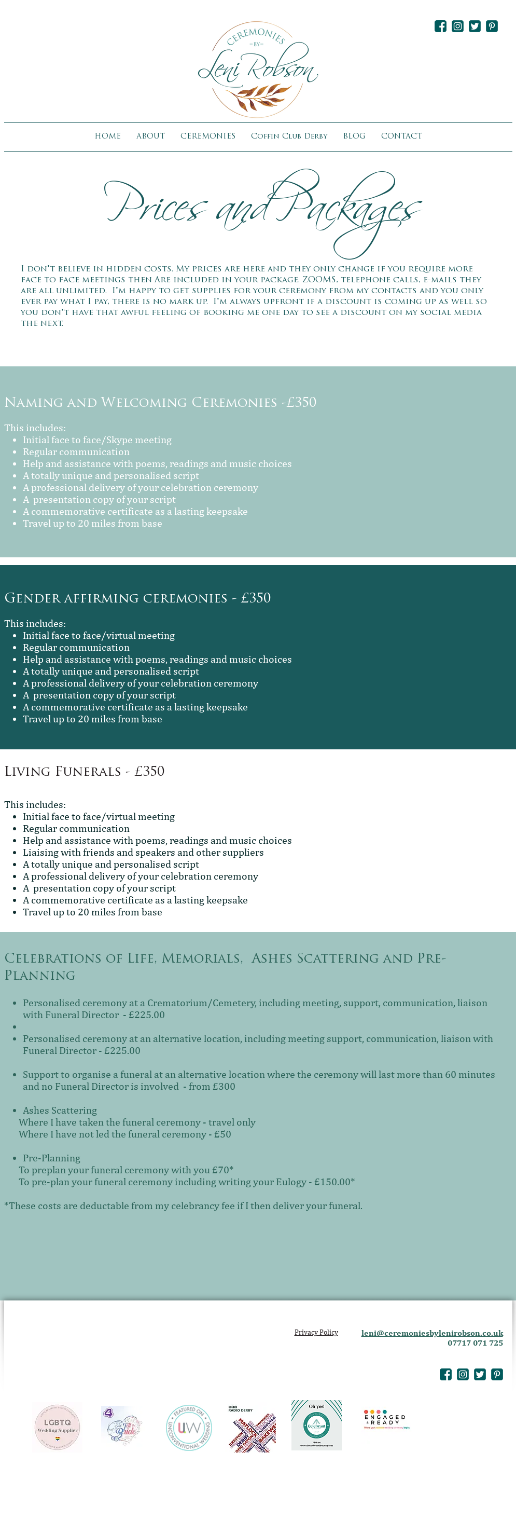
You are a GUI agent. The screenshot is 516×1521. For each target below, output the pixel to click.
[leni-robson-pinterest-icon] (492, 26)
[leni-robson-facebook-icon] (441, 26)
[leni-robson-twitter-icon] (475, 26)
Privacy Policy (316, 1332)
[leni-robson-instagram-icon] (458, 26)
